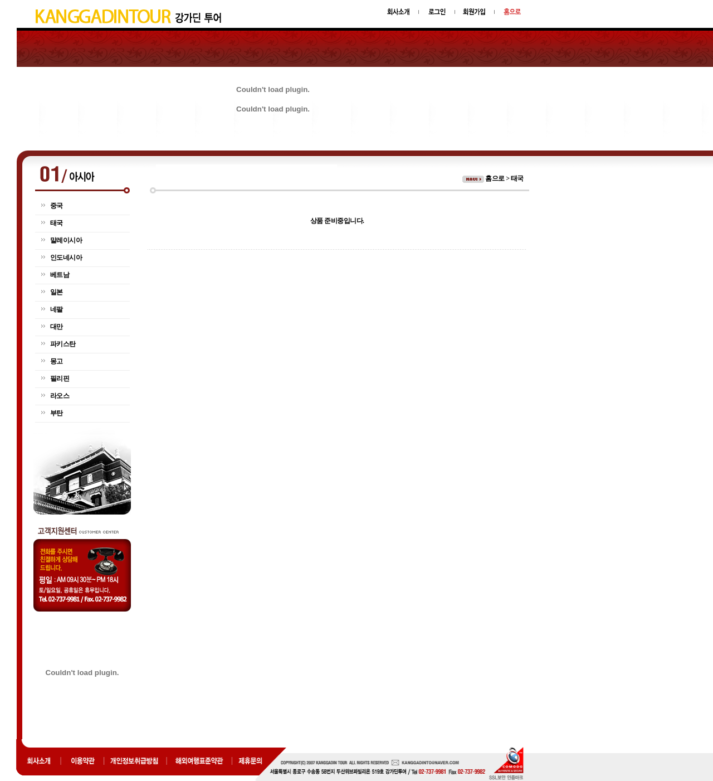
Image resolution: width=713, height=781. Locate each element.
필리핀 (60, 378)
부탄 (56, 413)
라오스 (60, 396)
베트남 (60, 275)
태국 (56, 223)
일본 (56, 292)
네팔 (56, 309)
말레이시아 (66, 240)
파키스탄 (63, 344)
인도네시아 (66, 257)
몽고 (56, 361)
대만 (56, 327)
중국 (56, 206)
